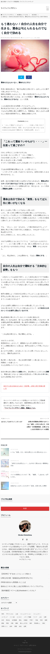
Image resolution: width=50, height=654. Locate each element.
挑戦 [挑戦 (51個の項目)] (16, 623)
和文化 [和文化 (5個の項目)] (8, 620)
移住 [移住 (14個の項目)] (43, 623)
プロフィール (26, 559)
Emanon (28, 651)
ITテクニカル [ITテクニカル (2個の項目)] (9, 614)
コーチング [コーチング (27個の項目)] (5, 617)
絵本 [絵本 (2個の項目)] (11, 626)
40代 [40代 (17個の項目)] (3, 614)
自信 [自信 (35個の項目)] (20, 626)
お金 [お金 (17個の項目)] (17, 614)
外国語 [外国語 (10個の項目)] (25, 620)
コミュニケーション (28, 37)
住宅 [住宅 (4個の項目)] (3, 620)
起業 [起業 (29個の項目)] (25, 626)
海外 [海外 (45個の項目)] (31, 623)
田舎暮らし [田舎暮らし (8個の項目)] (37, 623)
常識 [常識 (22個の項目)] (7, 623)
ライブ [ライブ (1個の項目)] (35, 617)
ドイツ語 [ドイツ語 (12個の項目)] (12, 617)
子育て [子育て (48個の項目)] (31, 620)
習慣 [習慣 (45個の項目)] (15, 626)
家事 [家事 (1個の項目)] (46, 620)
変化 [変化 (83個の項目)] (20, 620)
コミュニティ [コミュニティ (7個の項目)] (37, 614)
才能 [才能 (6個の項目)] (12, 623)
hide (26, 121)
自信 (38, 37)
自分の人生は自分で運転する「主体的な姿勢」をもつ (20, 130)
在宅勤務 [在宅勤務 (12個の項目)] (14, 620)
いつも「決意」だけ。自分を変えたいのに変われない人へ (29, 452)
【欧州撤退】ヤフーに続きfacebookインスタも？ (18, 590)
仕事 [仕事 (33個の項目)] (45, 617)
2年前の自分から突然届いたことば (13, 582)
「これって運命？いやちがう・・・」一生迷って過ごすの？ (23, 125)
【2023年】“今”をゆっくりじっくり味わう (16, 574)
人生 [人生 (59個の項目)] (40, 617)
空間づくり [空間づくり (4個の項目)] (5, 626)
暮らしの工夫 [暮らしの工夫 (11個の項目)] (23, 623)
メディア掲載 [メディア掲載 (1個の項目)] (27, 617)
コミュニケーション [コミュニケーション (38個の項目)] (25, 614)
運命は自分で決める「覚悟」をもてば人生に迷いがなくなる (23, 127)
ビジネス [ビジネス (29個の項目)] (19, 617)
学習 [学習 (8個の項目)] (41, 620)
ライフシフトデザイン (9, 8)
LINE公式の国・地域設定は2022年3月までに (17, 578)
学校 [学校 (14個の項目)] (36, 620)
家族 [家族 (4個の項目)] (3, 623)
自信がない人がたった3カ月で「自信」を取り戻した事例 (28, 486)
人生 (35, 37)
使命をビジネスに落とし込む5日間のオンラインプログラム (22, 586)
